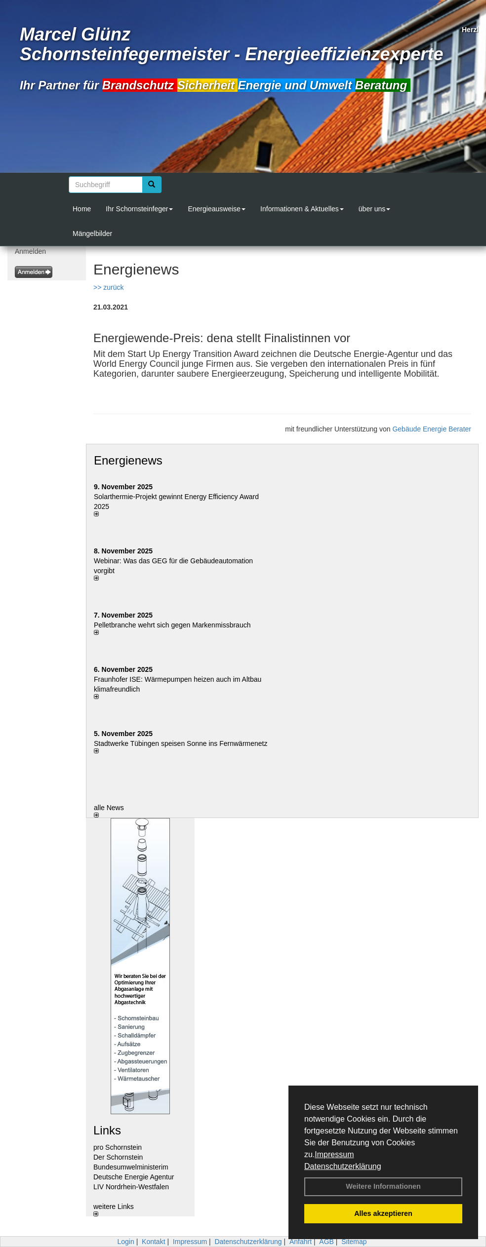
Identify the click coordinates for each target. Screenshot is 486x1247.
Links (107, 1130)
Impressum (334, 1154)
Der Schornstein (118, 1157)
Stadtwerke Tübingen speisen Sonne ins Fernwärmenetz (181, 743)
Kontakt (153, 1242)
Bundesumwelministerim (130, 1167)
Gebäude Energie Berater (431, 429)
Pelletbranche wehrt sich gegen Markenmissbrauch (172, 625)
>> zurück (108, 287)
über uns (374, 209)
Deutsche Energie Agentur (133, 1177)
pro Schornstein (117, 1147)
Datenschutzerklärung (342, 1166)
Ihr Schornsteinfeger (139, 209)
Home (82, 209)
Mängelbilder (92, 233)
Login (125, 1242)
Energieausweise (216, 209)
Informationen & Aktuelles (302, 209)
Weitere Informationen (383, 1186)
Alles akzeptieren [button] (383, 1213)
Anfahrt (300, 1242)
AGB (326, 1242)
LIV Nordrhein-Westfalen (131, 1187)
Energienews (128, 460)
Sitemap (353, 1242)
